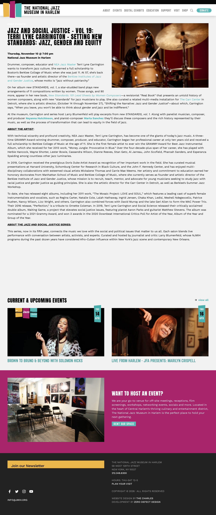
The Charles (144, 498)
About (106, 10)
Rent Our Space (124, 424)
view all (203, 299)
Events (117, 10)
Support (166, 10)
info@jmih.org (17, 500)
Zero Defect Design (147, 501)
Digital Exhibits (134, 10)
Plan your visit (122, 483)
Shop (185, 10)
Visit (177, 10)
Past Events (17, 24)
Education (152, 10)
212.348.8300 (119, 473)
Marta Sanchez (94, 118)
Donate (204, 10)
